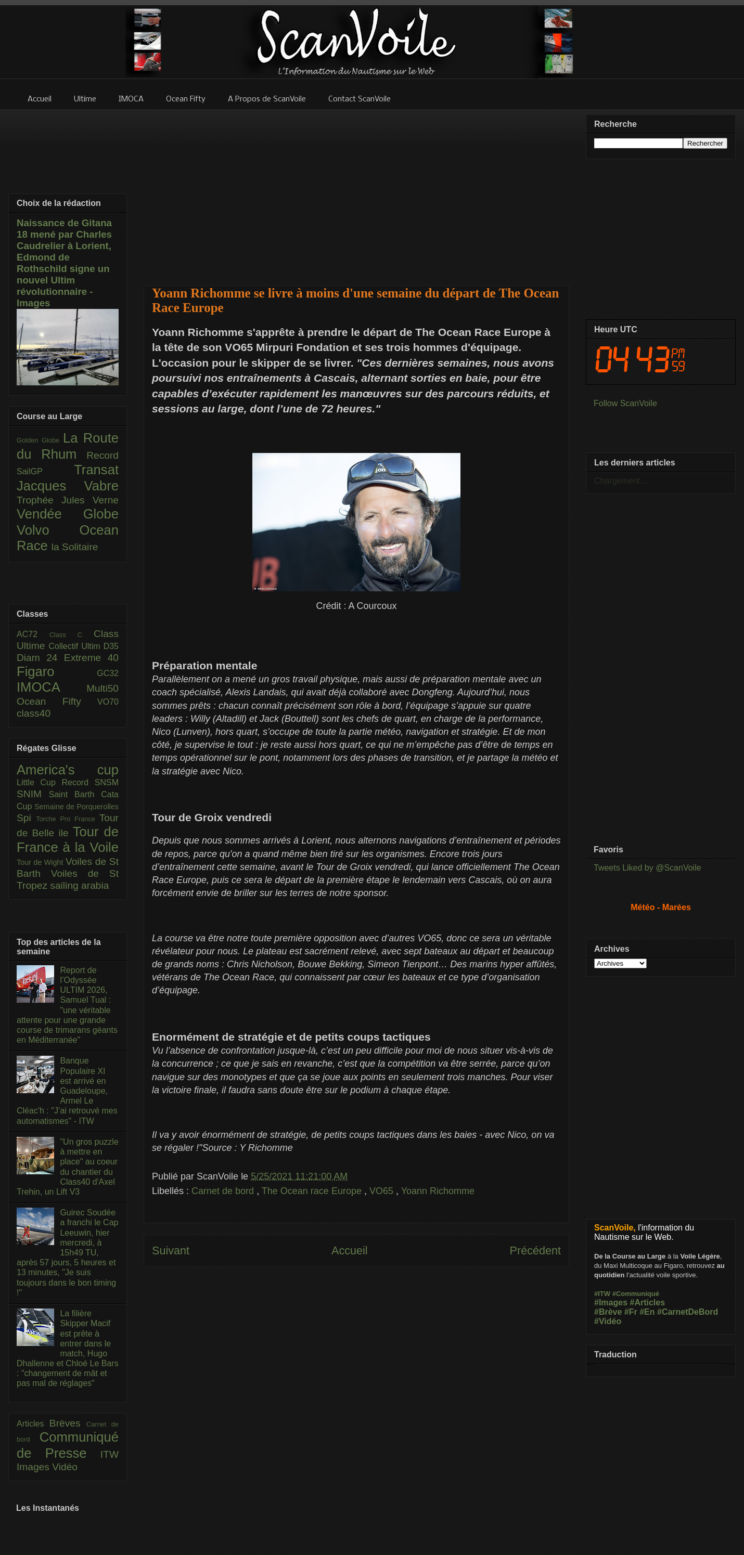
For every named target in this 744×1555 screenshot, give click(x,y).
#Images (610, 1302)
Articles (33, 1423)
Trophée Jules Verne (68, 500)
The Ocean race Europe (313, 1191)
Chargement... (620, 480)
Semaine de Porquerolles (76, 806)
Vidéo (65, 1466)
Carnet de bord (223, 1191)
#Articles (647, 1302)
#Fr (630, 1311)
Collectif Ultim (75, 646)
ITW (109, 1454)
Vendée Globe (68, 514)
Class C (71, 635)
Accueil (349, 1250)
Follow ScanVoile (625, 403)
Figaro (57, 671)
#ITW (602, 1294)
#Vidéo (607, 1321)
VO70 (108, 701)
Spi (26, 817)
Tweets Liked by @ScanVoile (647, 867)
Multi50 (102, 688)
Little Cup (39, 782)
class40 (33, 713)
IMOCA (51, 687)
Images (34, 1466)
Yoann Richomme (437, 1191)
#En (647, 1311)
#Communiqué (635, 1294)
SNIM (33, 793)
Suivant (170, 1250)
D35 (111, 646)
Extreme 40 (91, 657)
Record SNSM (90, 782)
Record (102, 455)
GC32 (108, 673)
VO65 (382, 1191)
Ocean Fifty (57, 701)
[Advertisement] (356, 191)
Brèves (67, 1423)
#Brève (608, 1311)
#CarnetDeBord (687, 1311)
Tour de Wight (41, 862)
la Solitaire (75, 546)
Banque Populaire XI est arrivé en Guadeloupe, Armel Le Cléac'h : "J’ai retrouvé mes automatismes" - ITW (67, 1090)
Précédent (535, 1250)
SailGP (45, 471)
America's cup (68, 769)
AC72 (33, 634)
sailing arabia (79, 885)
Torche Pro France (67, 819)
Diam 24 (40, 657)
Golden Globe (40, 440)
